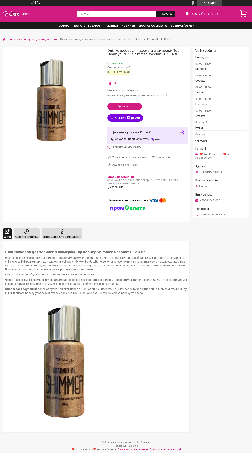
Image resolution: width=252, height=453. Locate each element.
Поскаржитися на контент (133, 449)
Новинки (128, 25)
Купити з (127, 118)
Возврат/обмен (182, 25)
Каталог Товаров (87, 25)
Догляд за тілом (46, 39)
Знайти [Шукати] (164, 14)
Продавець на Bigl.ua (126, 445)
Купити (127, 106)
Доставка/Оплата (153, 25)
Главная (64, 25)
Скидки (112, 25)
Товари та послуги (20, 39)
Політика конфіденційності (165, 449)
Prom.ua (145, 442)
